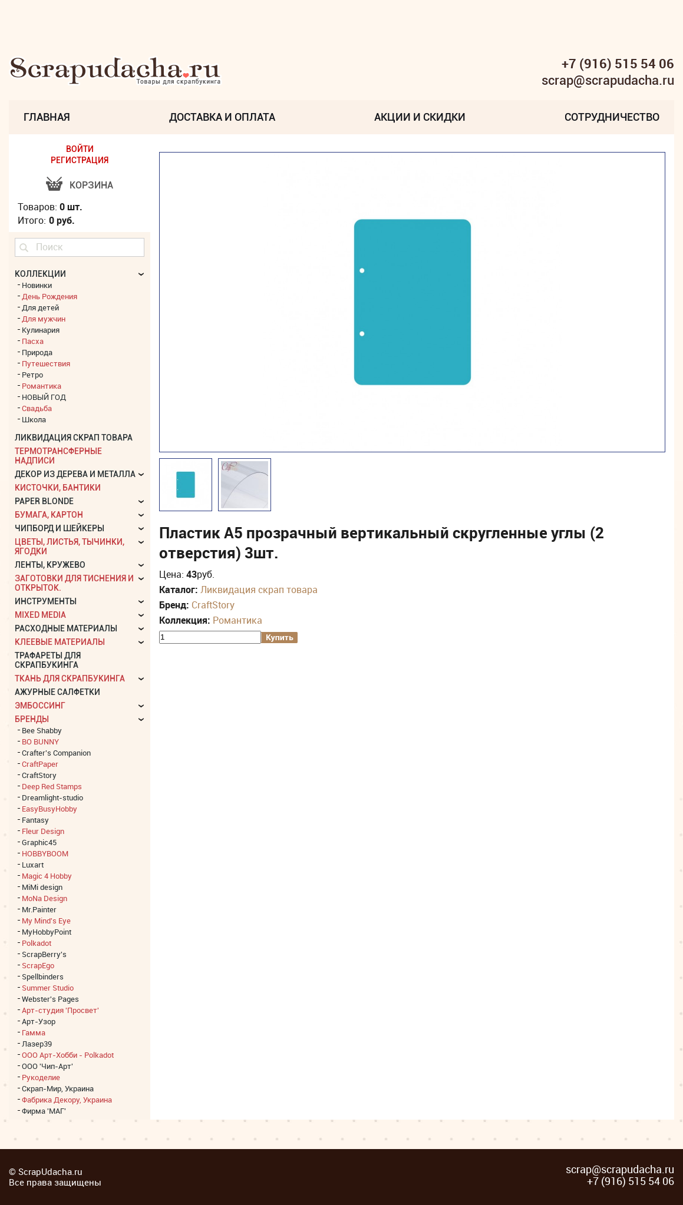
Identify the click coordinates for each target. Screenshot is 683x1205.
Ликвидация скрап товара (259, 589)
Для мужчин (43, 318)
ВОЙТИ (80, 149)
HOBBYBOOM (45, 853)
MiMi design (42, 887)
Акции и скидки (420, 117)
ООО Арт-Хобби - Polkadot (68, 1055)
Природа (37, 352)
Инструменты (46, 601)
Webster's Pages (50, 999)
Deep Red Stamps (52, 786)
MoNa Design (44, 898)
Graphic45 (39, 842)
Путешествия (46, 363)
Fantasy (35, 820)
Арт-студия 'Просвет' (60, 1010)
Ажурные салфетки (57, 692)
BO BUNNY (40, 741)
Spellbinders (43, 976)
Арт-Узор (38, 1021)
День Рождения (49, 296)
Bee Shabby (42, 730)
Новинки (37, 285)
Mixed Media (40, 615)
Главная (47, 117)
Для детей (40, 307)
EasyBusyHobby (49, 808)
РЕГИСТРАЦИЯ (79, 160)
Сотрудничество (612, 117)
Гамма (33, 1032)
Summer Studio (48, 987)
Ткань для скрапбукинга (70, 678)
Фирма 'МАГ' (44, 1110)
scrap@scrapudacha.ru (608, 81)
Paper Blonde (44, 501)
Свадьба (37, 408)
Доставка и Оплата (222, 117)
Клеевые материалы (60, 642)
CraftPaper (40, 764)
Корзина (91, 185)
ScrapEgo (38, 965)
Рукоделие (41, 1077)
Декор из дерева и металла (75, 474)
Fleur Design (43, 831)
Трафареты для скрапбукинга (48, 660)
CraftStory (213, 604)
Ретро (32, 374)
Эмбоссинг (40, 705)
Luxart (33, 864)
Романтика (237, 620)
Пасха (33, 341)
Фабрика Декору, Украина (67, 1099)
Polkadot (36, 943)
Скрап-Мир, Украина (58, 1088)
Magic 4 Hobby (47, 875)
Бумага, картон (49, 514)
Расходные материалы (66, 628)
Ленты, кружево (50, 565)
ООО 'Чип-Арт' (47, 1066)
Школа (34, 419)
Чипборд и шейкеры (59, 528)
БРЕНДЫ (32, 719)
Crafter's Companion (56, 752)
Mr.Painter (39, 909)
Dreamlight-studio (52, 797)
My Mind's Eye (46, 920)
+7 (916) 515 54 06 (618, 64)
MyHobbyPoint (46, 931)
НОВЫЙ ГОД (44, 397)
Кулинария (41, 330)
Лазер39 (37, 1043)
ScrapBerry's (44, 954)
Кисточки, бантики (58, 487)
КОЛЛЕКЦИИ (40, 274)
